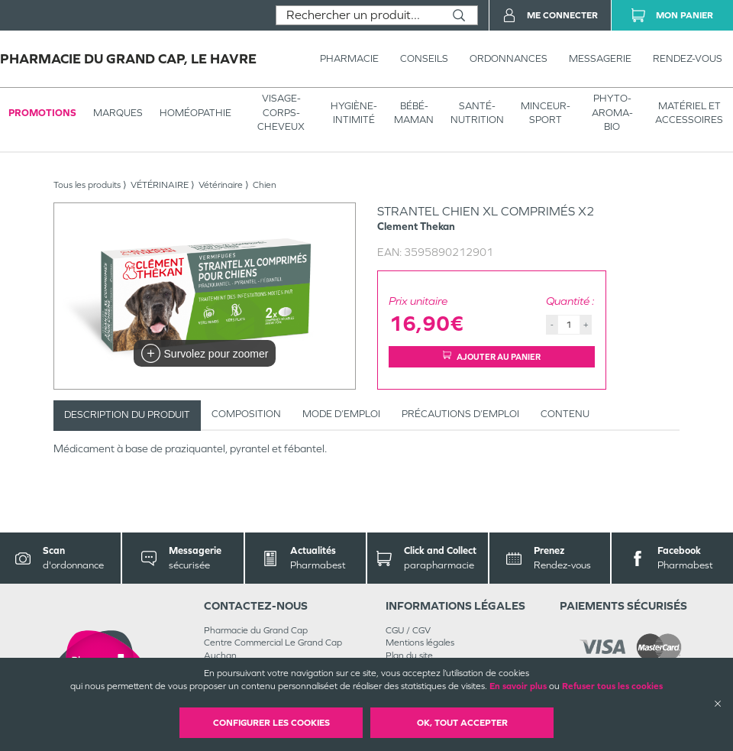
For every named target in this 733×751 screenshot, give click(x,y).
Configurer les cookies (271, 722)
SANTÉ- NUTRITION (477, 112)
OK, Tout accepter (462, 722)
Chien (264, 185)
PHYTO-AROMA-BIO (612, 111)
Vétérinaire (221, 185)
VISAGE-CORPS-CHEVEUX (281, 111)
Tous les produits (87, 185)
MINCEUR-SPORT (545, 112)
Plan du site (409, 655)
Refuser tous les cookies (612, 686)
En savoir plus (518, 686)
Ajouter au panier (492, 356)
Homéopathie (195, 112)
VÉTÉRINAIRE (160, 185)
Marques (118, 112)
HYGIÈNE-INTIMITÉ (354, 112)
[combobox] (358, 15)
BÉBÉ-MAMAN (414, 112)
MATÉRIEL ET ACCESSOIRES (689, 112)
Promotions (42, 112)
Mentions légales (420, 642)
